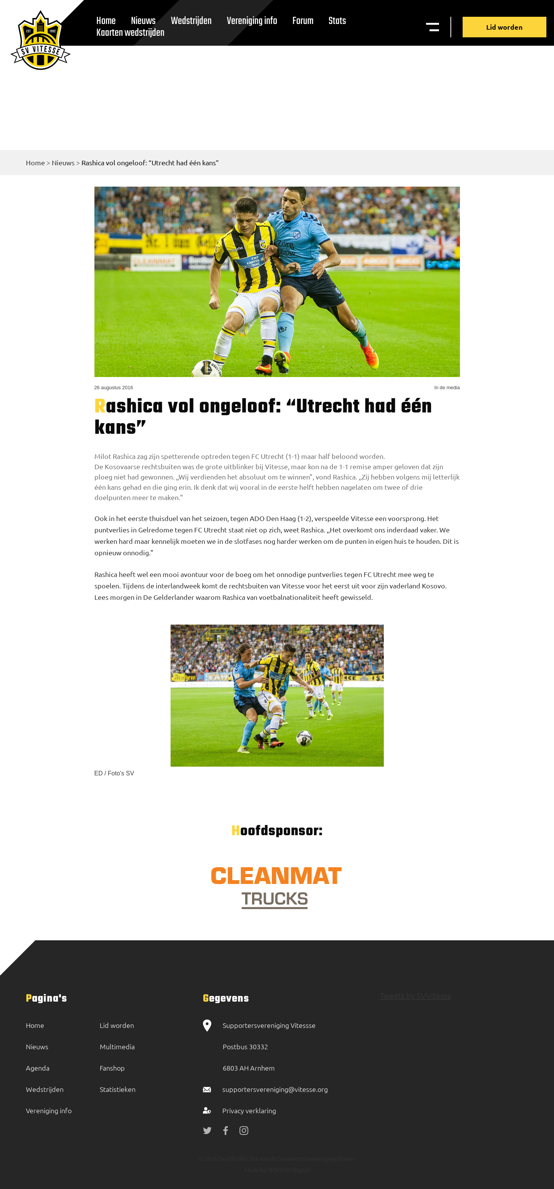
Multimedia (117, 1046)
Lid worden (504, 26)
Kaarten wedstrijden (130, 33)
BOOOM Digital (289, 1169)
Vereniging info (252, 21)
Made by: (256, 1169)
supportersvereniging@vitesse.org (275, 1089)
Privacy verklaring (249, 1110)
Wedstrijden (191, 21)
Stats (337, 21)
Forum (302, 21)
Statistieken (118, 1089)
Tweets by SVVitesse (415, 995)
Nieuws (63, 162)
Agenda (37, 1067)
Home (35, 162)
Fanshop (112, 1067)
